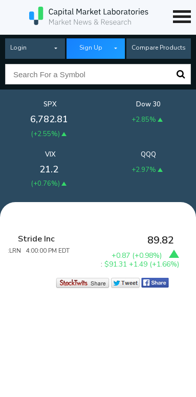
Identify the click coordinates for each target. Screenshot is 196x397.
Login (18, 47)
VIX (50, 154)
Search (180, 74)
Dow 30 (148, 104)
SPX (50, 104)
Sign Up (90, 47)
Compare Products (159, 47)
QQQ (148, 154)
